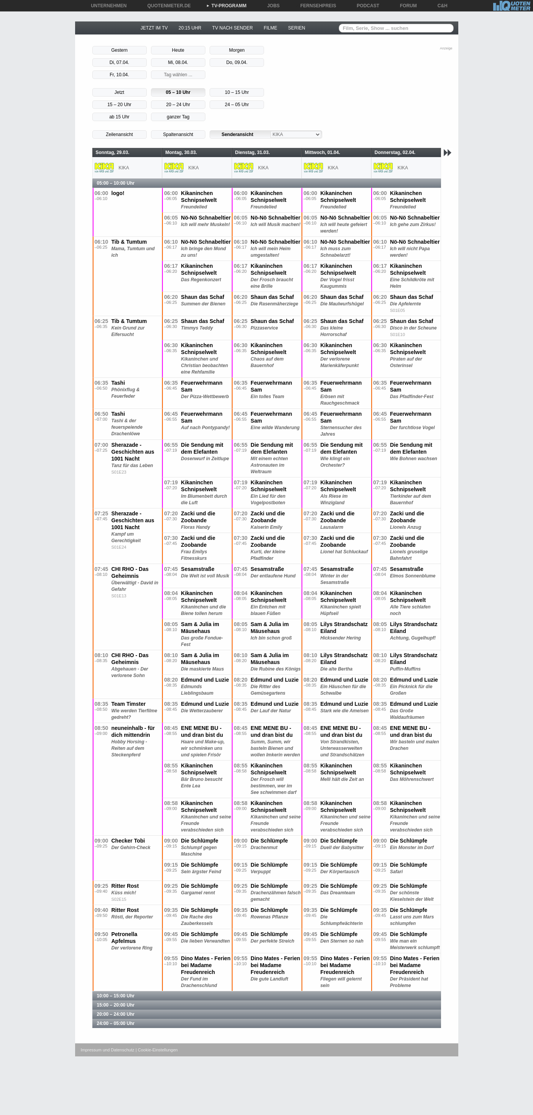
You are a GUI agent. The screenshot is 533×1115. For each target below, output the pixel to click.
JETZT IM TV (154, 28)
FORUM (406, 5)
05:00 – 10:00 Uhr (116, 183)
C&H (440, 5)
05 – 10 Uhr (178, 92)
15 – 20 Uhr (119, 104)
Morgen (237, 50)
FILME (270, 28)
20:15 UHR (190, 28)
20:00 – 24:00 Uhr (116, 1014)
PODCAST (365, 5)
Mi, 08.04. (178, 62)
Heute (178, 50)
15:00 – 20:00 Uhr (116, 1005)
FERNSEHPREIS (315, 5)
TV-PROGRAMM (226, 5)
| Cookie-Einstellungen (157, 1050)
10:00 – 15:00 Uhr (116, 996)
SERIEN (296, 28)
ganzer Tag (178, 117)
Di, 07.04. (119, 62)
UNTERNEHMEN (105, 5)
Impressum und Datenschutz (107, 1050)
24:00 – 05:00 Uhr (116, 1023)
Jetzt (119, 92)
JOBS (271, 5)
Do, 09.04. (237, 62)
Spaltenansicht (178, 134)
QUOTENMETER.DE (166, 5)
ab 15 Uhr (119, 117)
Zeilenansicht (119, 134)
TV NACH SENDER (232, 28)
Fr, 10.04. (119, 74)
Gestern (119, 50)
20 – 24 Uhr (178, 104)
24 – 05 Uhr (237, 104)
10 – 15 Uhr (237, 92)
